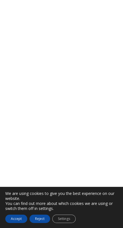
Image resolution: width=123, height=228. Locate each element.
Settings (64, 218)
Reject (40, 218)
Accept (16, 218)
